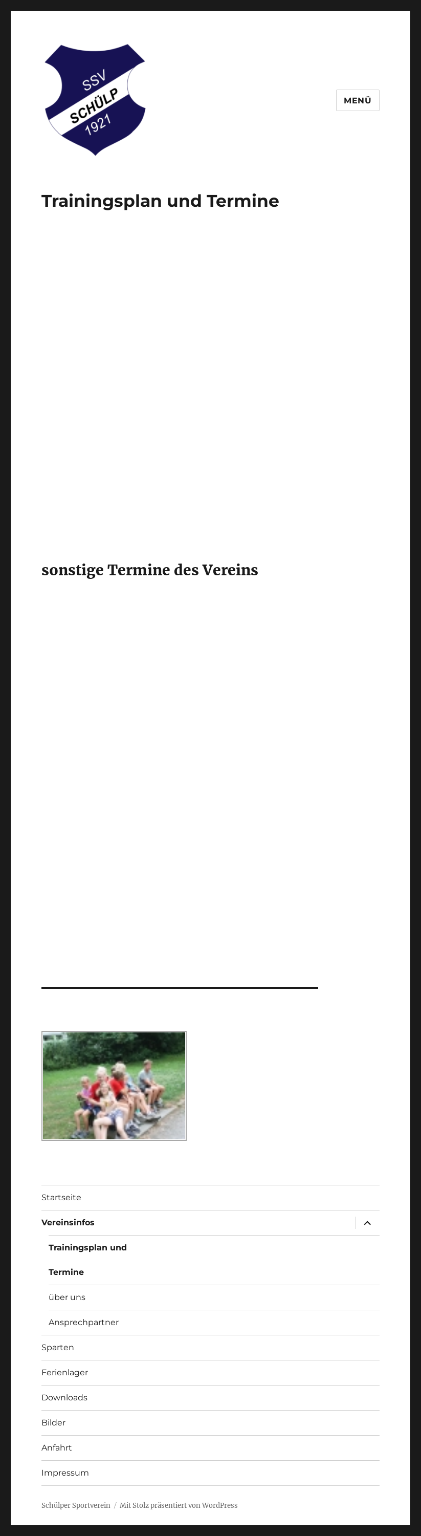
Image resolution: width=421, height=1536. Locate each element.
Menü (358, 100)
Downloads (64, 1397)
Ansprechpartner (84, 1322)
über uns (67, 1297)
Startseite (61, 1197)
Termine (243, 200)
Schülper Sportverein (75, 1505)
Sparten (57, 1347)
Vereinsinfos (68, 1222)
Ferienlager (64, 1372)
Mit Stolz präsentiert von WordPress (179, 1505)
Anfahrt (56, 1448)
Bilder (53, 1422)
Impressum (65, 1473)
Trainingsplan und (88, 1247)
